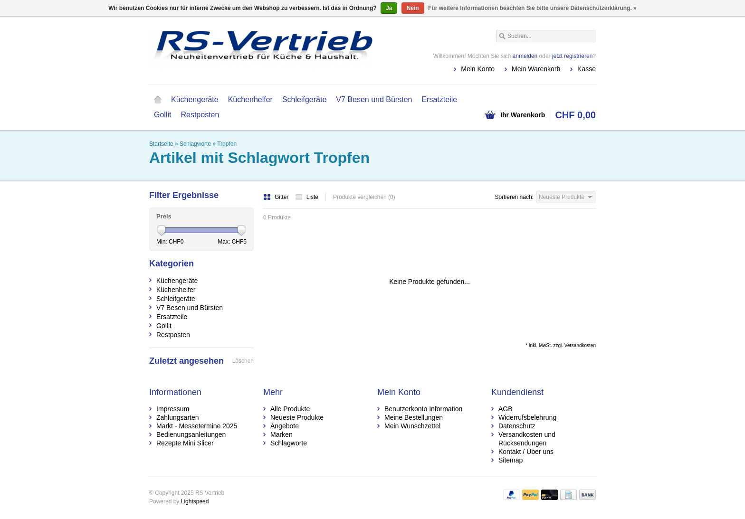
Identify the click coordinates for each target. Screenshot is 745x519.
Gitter (276, 197)
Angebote (284, 426)
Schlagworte (195, 144)
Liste (306, 197)
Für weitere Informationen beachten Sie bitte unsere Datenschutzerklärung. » (532, 8)
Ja (389, 8)
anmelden (525, 56)
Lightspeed (195, 501)
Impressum (172, 409)
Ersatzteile (439, 99)
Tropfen (227, 144)
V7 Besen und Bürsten (374, 99)
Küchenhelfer (250, 99)
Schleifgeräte (304, 99)
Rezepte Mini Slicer (185, 443)
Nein (413, 8)
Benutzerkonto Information (423, 409)
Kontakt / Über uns (526, 451)
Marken (281, 434)
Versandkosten (580, 345)
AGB (505, 409)
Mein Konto (478, 69)
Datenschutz (516, 426)
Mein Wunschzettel (412, 426)
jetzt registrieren (572, 56)
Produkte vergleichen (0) (364, 197)
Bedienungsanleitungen (191, 434)
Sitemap (510, 460)
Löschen (243, 361)
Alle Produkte (290, 409)
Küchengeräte (195, 99)
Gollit (162, 115)
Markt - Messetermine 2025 (196, 426)
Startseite (157, 99)
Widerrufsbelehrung (527, 417)
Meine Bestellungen (413, 417)
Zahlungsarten (177, 417)
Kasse (586, 69)
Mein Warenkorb (536, 69)
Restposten (200, 115)
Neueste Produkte (297, 417)
